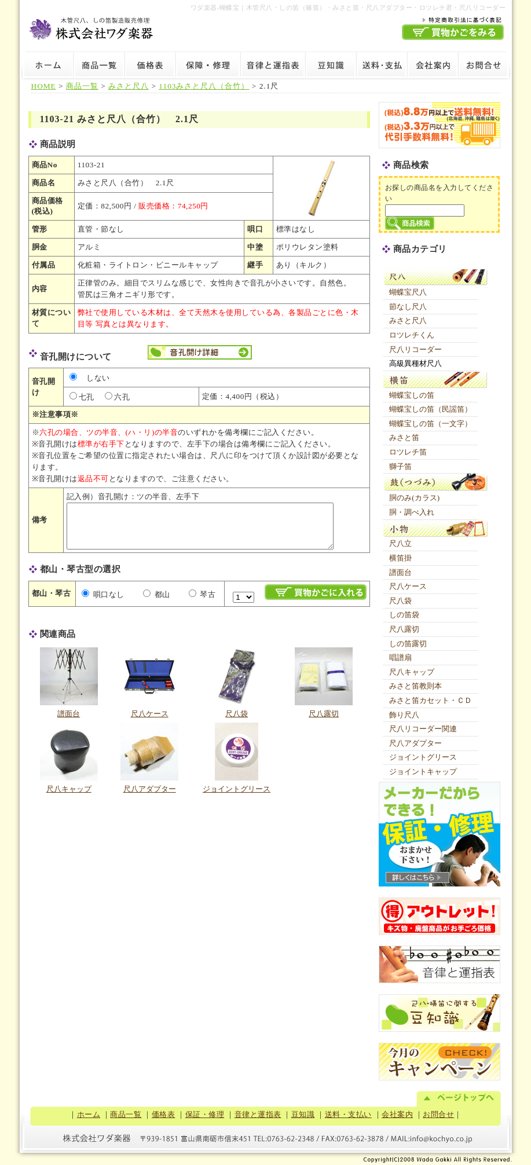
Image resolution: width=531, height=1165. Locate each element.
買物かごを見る (453, 32)
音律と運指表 (272, 66)
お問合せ (485, 66)
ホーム (47, 66)
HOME (43, 86)
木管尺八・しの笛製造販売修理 (92, 27)
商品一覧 (99, 66)
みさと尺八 (128, 86)
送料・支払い (381, 66)
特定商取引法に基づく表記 (453, 19)
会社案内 (432, 66)
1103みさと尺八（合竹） (204, 86)
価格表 (149, 66)
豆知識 (330, 66)
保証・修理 (207, 66)
